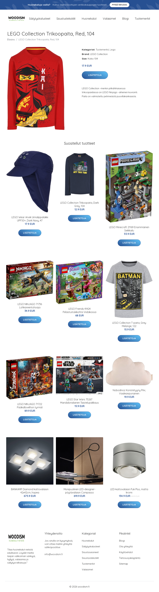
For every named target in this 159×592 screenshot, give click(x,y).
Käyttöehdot (126, 552)
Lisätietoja (95, 75)
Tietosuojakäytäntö (129, 557)
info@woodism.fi (54, 554)
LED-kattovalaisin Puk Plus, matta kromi (129, 491)
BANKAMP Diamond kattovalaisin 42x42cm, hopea (29, 491)
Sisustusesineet (90, 552)
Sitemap (123, 563)
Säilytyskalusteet (39, 18)
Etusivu (11, 39)
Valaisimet (109, 18)
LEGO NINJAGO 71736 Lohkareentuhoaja (30, 306)
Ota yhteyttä (126, 546)
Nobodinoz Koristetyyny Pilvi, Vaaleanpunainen (129, 392)
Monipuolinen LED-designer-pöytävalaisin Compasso (79, 491)
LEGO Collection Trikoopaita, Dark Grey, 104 (79, 204)
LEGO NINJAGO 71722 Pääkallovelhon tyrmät (30, 406)
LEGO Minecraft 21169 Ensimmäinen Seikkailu (129, 229)
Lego (113, 49)
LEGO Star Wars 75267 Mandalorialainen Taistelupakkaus (79, 401)
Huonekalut (89, 18)
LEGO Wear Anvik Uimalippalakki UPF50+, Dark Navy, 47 (29, 219)
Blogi (125, 18)
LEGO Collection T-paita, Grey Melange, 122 (129, 324)
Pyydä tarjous (119, 5)
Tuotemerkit (142, 18)
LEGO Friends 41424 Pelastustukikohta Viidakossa (79, 310)
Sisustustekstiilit (66, 18)
